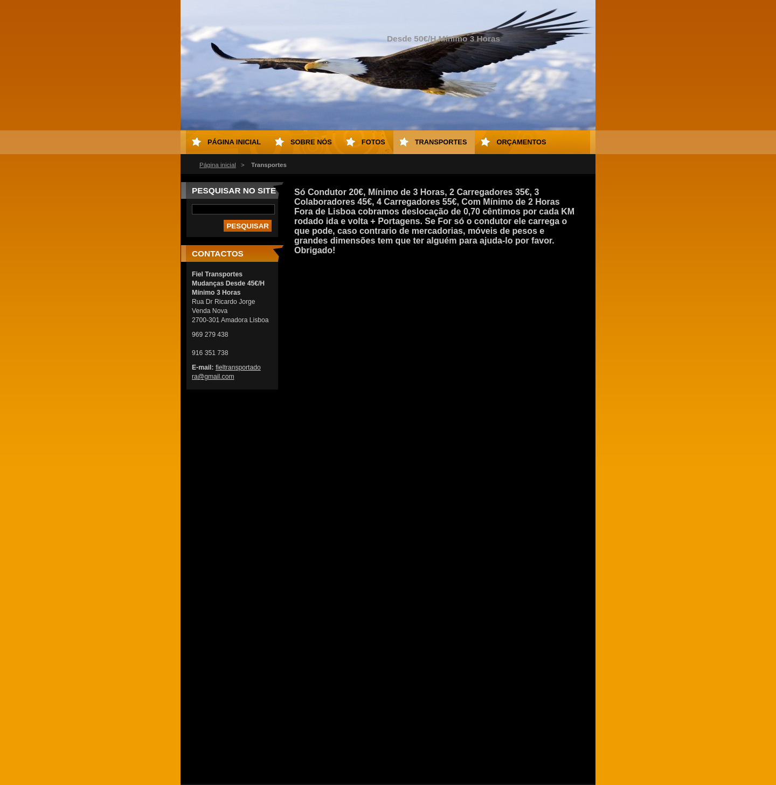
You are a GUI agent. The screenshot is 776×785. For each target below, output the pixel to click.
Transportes (441, 142)
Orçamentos (521, 142)
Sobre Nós (311, 142)
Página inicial (217, 165)
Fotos (373, 142)
